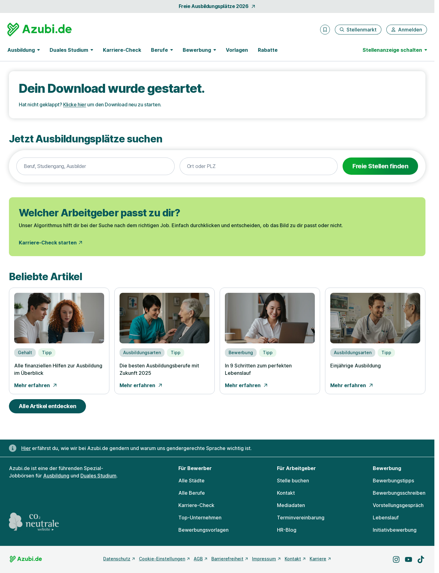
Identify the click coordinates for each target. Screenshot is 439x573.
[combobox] (95, 166)
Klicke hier (74, 104)
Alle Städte (191, 480)
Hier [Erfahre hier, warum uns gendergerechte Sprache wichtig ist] (26, 448)
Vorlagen (237, 50)
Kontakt (286, 493)
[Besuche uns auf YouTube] (408, 559)
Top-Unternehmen (200, 517)
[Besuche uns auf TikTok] (421, 559)
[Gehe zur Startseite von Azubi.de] (39, 29)
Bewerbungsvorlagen (203, 530)
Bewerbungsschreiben (399, 493)
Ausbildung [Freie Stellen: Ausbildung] (56, 476)
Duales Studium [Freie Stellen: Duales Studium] (98, 476)
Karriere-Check (122, 50)
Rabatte (268, 50)
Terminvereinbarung (300, 517)
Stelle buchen (293, 480)
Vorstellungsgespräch (398, 505)
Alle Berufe (191, 493)
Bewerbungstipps (393, 480)
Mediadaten (291, 505)
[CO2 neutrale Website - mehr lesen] (34, 522)
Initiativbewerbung (395, 530)
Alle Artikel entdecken (47, 406)
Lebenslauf (386, 517)
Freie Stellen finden (380, 166)
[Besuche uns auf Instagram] (396, 559)
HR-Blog (286, 530)
